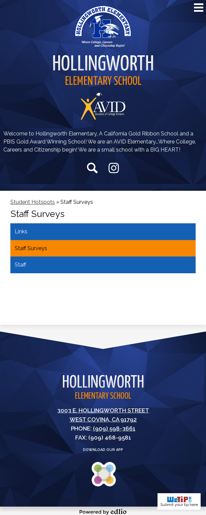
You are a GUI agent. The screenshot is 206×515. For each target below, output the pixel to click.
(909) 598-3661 (114, 428)
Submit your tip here (179, 501)
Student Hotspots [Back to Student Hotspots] (32, 202)
